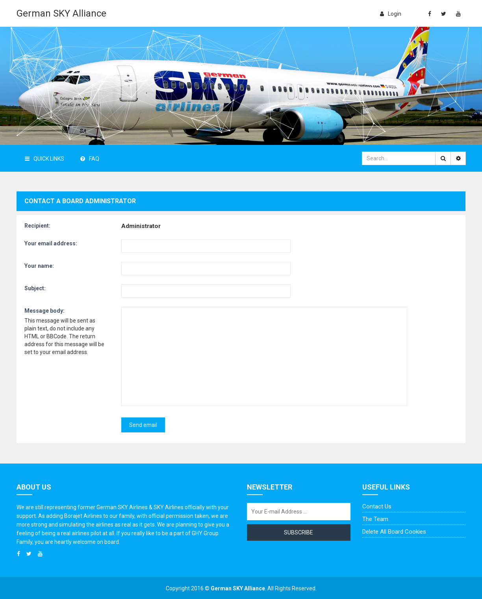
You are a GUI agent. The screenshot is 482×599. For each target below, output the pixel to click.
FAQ (89, 159)
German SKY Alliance (61, 13)
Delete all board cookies (394, 531)
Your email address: (50, 243)
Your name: (39, 266)
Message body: (44, 311)
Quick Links (44, 159)
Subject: (35, 288)
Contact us (376, 506)
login (390, 14)
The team (375, 519)
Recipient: (37, 226)
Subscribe (298, 532)
